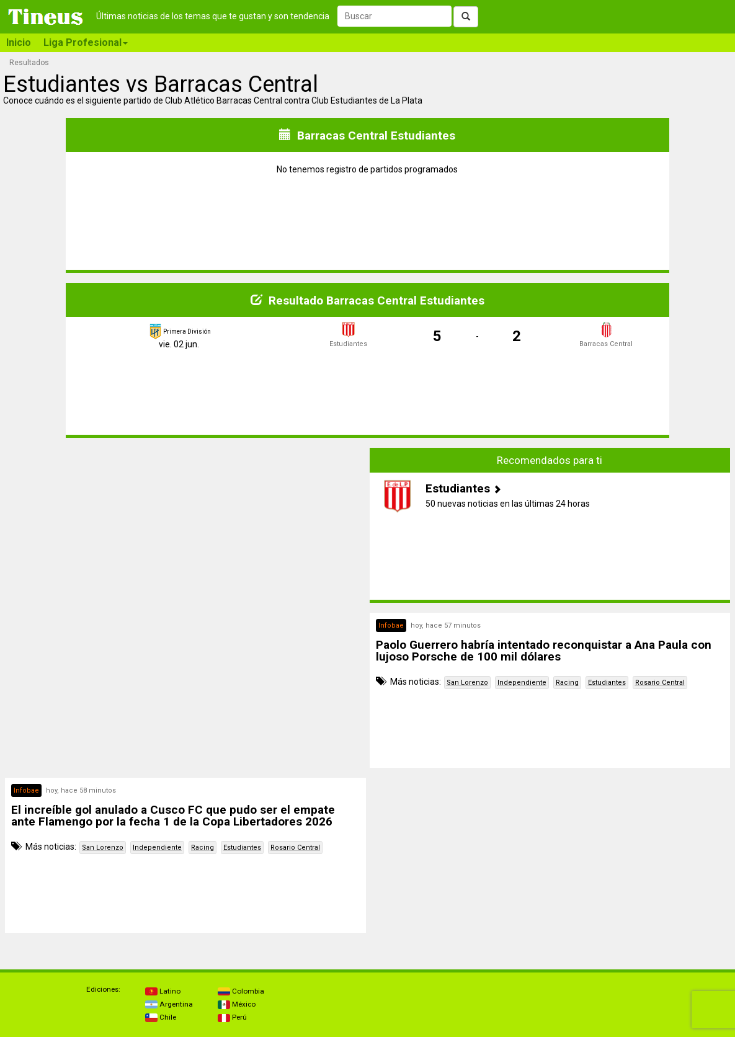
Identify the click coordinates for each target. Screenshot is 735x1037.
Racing (567, 683)
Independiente (521, 683)
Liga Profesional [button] (85, 42)
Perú (232, 1017)
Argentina (169, 1004)
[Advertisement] (185, 525)
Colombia (241, 991)
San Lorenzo (467, 683)
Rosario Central (660, 683)
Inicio (18, 42)
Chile (160, 1017)
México (237, 1004)
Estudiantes (607, 683)
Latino (162, 991)
